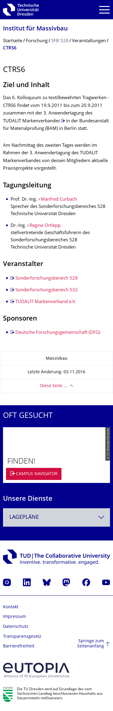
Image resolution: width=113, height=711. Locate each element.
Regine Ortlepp (45, 226)
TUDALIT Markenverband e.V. (45, 302)
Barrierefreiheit (18, 646)
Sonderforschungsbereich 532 (46, 290)
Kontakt (10, 607)
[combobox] (56, 517)
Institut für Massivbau (35, 29)
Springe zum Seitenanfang (90, 644)
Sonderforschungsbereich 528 (46, 278)
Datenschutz (15, 627)
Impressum (14, 617)
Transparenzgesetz (22, 637)
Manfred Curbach (59, 199)
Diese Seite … (53, 386)
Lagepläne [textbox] (24, 517)
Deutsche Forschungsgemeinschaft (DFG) (57, 332)
